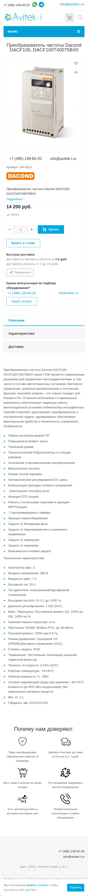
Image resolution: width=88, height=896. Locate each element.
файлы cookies (37, 885)
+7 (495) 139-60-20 (17, 5)
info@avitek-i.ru (72, 4)
